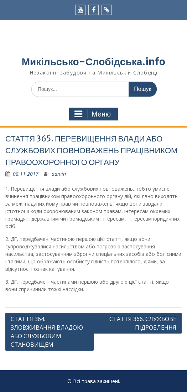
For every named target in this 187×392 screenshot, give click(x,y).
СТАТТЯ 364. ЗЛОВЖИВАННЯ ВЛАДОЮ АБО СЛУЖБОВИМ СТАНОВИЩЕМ (47, 332)
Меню (92, 114)
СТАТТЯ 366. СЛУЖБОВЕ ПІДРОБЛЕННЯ (142, 323)
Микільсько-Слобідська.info (93, 61)
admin (59, 173)
